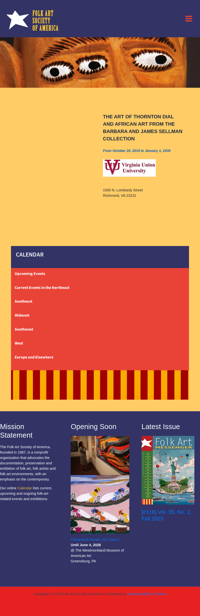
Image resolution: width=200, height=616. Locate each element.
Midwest (22, 315)
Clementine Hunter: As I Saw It (95, 540)
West (19, 343)
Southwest (24, 329)
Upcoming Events (30, 273)
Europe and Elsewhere (34, 357)
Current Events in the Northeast (42, 287)
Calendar (24, 488)
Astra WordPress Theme (146, 594)
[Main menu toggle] (188, 18)
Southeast (23, 301)
